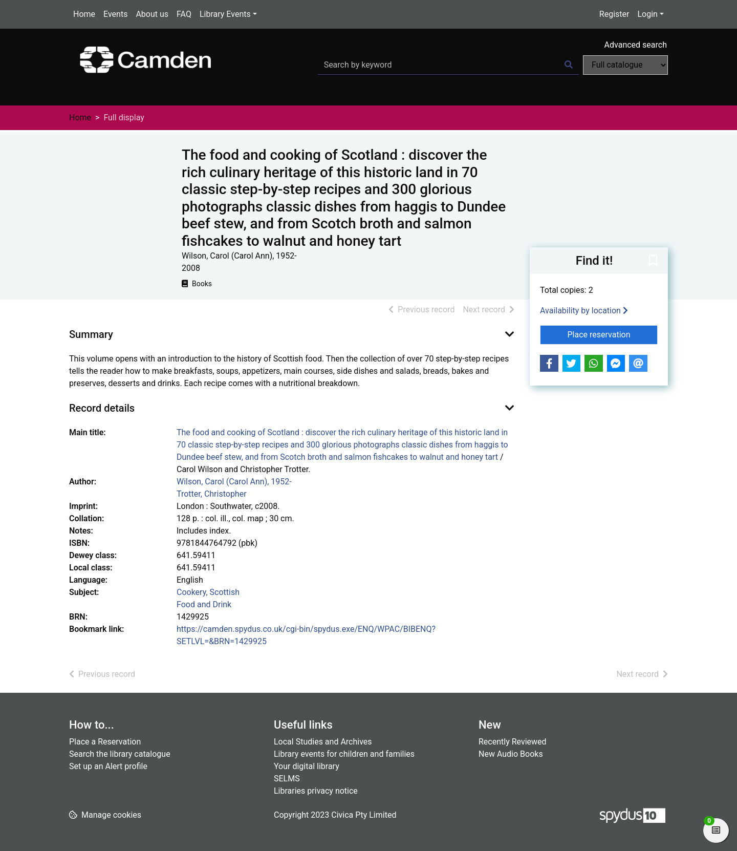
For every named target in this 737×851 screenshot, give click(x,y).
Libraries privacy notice (316, 791)
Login (647, 14)
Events (115, 14)
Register (614, 14)
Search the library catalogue (119, 754)
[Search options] (625, 65)
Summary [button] (91, 334)
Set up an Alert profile (108, 766)
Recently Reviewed (513, 742)
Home (84, 14)
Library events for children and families (344, 754)
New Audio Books (511, 754)
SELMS (287, 778)
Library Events (225, 14)
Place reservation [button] (613, 333)
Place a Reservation (105, 742)
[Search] (568, 65)
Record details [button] (102, 408)
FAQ (184, 14)
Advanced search (635, 45)
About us (152, 14)
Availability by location (584, 310)
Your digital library (306, 766)
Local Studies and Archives (323, 742)
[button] (653, 261)
